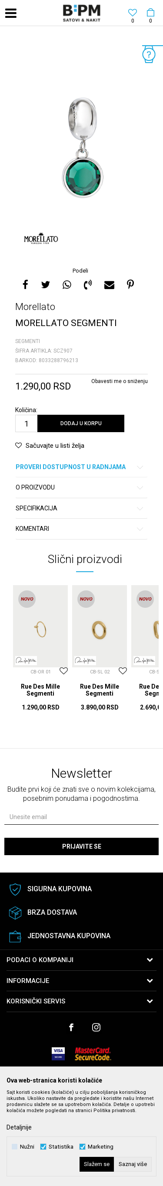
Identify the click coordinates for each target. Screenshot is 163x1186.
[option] (81, 147)
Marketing (100, 1146)
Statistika (61, 1146)
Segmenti (27, 341)
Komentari (80, 529)
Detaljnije (19, 1127)
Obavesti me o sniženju (119, 381)
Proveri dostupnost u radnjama (80, 467)
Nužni (27, 1146)
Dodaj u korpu (81, 423)
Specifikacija (80, 508)
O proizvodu (80, 487)
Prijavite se (81, 846)
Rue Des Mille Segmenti (40, 690)
